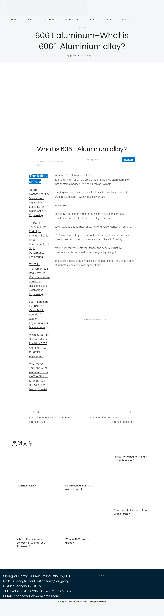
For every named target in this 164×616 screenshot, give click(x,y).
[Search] (128, 159)
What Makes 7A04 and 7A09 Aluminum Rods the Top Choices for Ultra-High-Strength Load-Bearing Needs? (38, 376)
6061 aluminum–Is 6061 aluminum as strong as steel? (54, 416)
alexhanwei (77, 55)
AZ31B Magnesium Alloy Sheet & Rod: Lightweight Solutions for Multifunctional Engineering (39, 202)
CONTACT (126, 20)
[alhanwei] (47, 7)
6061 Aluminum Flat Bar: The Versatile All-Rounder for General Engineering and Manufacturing (38, 314)
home (14, 20)
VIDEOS (93, 20)
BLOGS (110, 20)
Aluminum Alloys (26, 485)
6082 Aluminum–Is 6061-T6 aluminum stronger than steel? (110, 416)
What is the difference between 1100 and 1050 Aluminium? (31, 543)
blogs (82, 28)
